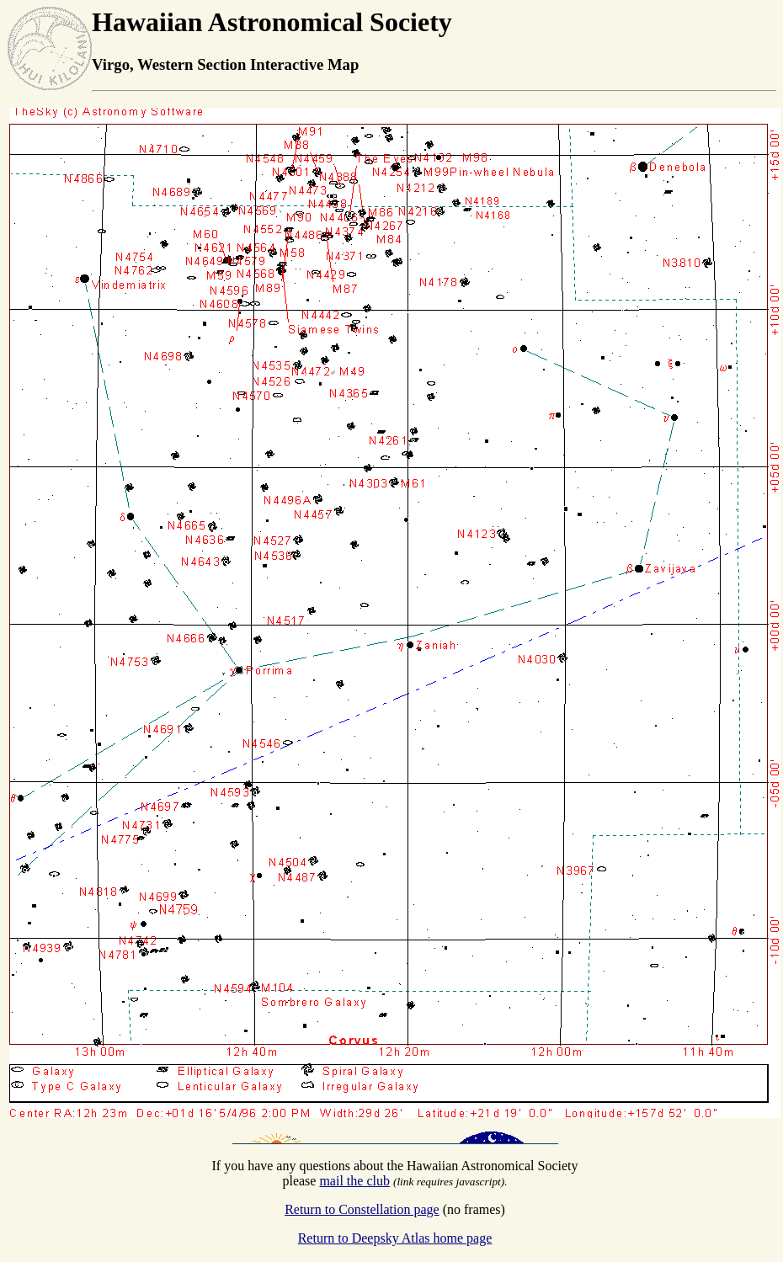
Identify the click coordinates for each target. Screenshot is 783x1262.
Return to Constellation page (362, 1209)
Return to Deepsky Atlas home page (395, 1238)
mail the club (354, 1181)
